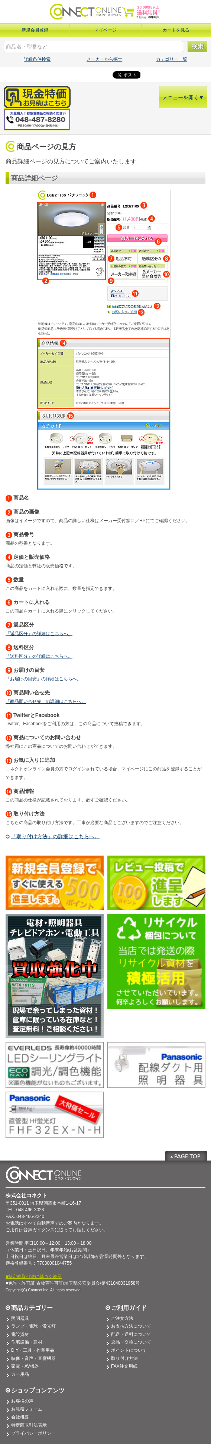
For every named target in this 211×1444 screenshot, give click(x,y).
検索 (197, 46)
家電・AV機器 (25, 1366)
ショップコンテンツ (38, 1390)
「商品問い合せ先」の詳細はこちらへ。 (46, 701)
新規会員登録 (35, 30)
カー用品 (20, 1374)
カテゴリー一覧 (171, 59)
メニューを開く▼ (183, 97)
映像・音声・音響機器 (33, 1358)
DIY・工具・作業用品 (32, 1350)
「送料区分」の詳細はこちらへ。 (39, 656)
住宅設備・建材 (26, 1342)
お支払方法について (131, 1326)
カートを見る (176, 30)
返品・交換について (131, 1342)
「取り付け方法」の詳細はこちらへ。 (55, 836)
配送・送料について (131, 1334)
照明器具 (20, 1318)
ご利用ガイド (129, 1308)
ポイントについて (129, 1350)
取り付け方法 (124, 1358)
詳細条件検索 (37, 59)
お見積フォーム (26, 1409)
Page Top (186, 1156)
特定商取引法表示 (29, 1425)
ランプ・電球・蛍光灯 (33, 1326)
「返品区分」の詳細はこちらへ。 (39, 633)
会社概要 (20, 1417)
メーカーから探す (104, 59)
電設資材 (20, 1334)
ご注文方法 (122, 1318)
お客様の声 (22, 1401)
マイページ (105, 30)
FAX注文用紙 (124, 1366)
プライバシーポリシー (33, 1433)
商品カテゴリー (32, 1308)
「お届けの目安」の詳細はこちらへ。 (43, 678)
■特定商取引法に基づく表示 (34, 1276)
